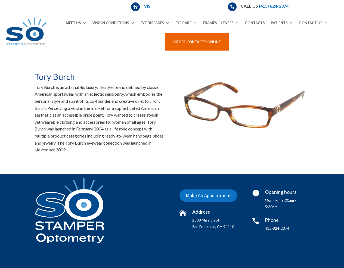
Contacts (255, 23)
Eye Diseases (152, 23)
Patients (279, 23)
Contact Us (311, 23)
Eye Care (183, 23)
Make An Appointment (208, 195)
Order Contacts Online (197, 42)
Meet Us (73, 23)
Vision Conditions (110, 23)
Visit (149, 5)
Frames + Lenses (218, 23)
